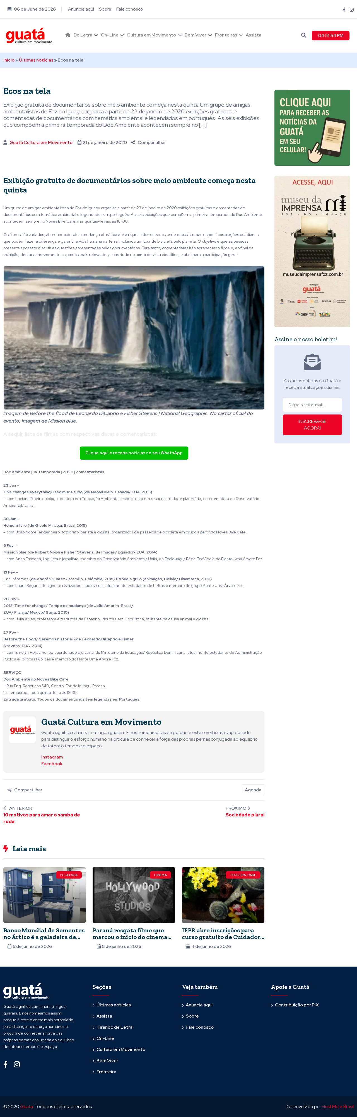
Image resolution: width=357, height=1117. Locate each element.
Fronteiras (226, 35)
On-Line (110, 35)
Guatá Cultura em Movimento (41, 142)
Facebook (51, 764)
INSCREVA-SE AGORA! (312, 424)
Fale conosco (129, 9)
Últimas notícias (36, 60)
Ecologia (69, 875)
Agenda (253, 790)
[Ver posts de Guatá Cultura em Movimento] (22, 729)
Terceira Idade (243, 875)
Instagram (52, 757)
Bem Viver (195, 35)
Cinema (160, 875)
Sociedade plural (245, 815)
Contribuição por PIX (297, 1005)
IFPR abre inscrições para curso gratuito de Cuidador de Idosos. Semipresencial (221, 936)
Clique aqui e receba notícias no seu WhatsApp (134, 453)
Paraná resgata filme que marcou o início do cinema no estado (130, 936)
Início (9, 60)
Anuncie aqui (81, 9)
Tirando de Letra (114, 1027)
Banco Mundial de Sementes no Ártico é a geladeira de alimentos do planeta (44, 936)
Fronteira (106, 1072)
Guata (26, 1106)
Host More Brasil (338, 1106)
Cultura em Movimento (151, 35)
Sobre (105, 9)
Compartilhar (148, 142)
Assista (253, 35)
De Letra (83, 35)
